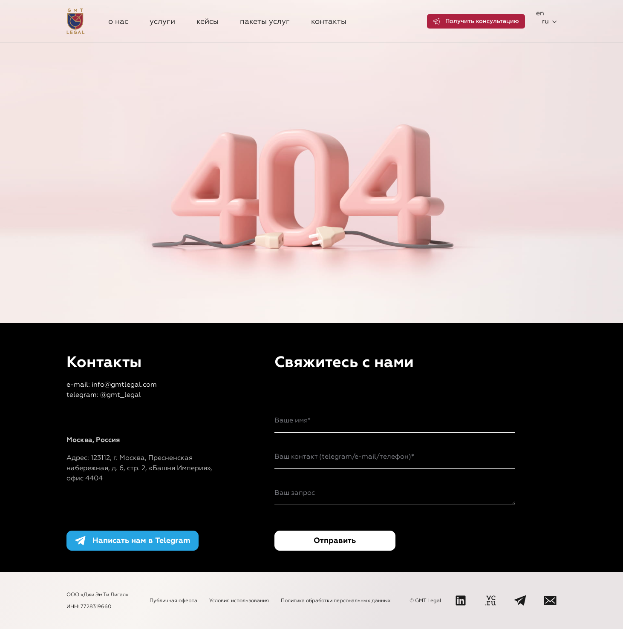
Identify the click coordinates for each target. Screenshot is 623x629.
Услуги (162, 21)
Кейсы (207, 21)
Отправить (335, 540)
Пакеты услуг (265, 21)
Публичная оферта (173, 600)
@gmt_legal (120, 395)
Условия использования (239, 600)
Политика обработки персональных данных (336, 600)
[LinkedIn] (460, 600)
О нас (118, 21)
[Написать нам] (550, 600)
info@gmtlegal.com (124, 384)
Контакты (328, 21)
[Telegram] (520, 600)
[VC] (490, 600)
